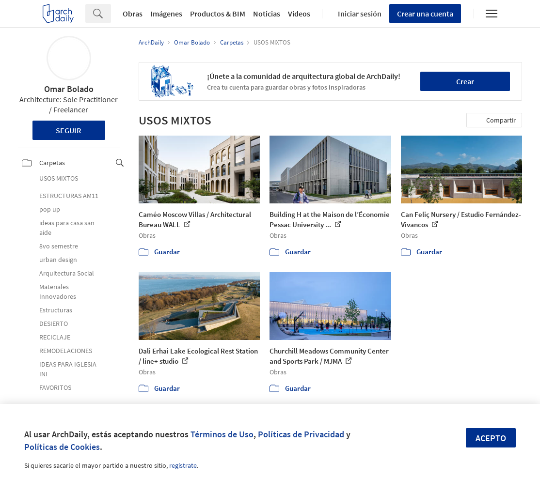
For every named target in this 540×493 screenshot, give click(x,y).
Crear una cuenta (425, 13)
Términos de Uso (222, 434)
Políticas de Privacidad (301, 434)
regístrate (183, 465)
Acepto (491, 438)
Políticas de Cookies (62, 446)
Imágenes (166, 13)
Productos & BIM (217, 13)
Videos (299, 13)
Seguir (68, 130)
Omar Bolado (69, 88)
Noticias (266, 13)
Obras (133, 13)
